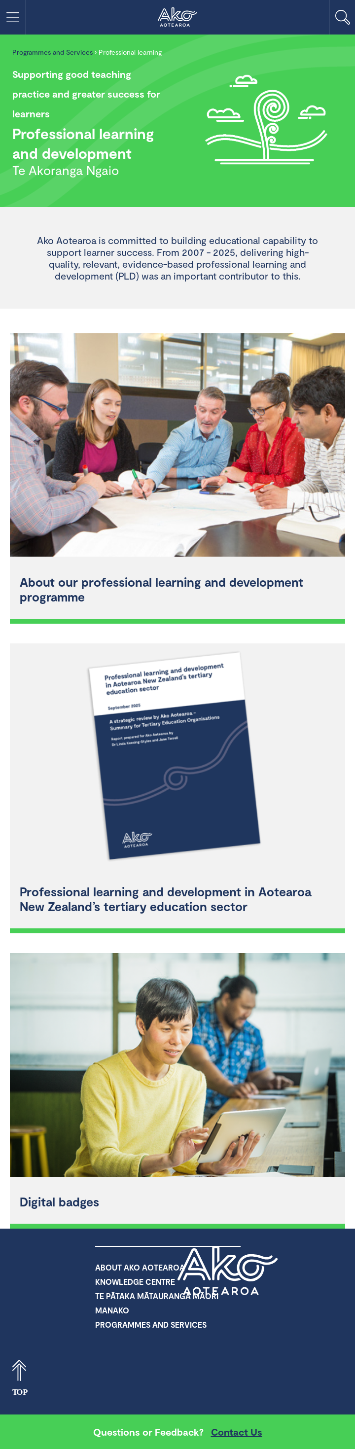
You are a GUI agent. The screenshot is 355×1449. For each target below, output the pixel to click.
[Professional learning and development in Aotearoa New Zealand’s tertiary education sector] (177, 756)
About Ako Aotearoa (140, 1267)
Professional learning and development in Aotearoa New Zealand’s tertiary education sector (165, 899)
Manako (112, 1310)
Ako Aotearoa (228, 1270)
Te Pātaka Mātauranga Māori (156, 1296)
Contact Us (236, 1432)
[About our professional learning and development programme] (177, 446)
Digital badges (59, 1201)
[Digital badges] (177, 1066)
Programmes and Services (52, 52)
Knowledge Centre (135, 1281)
